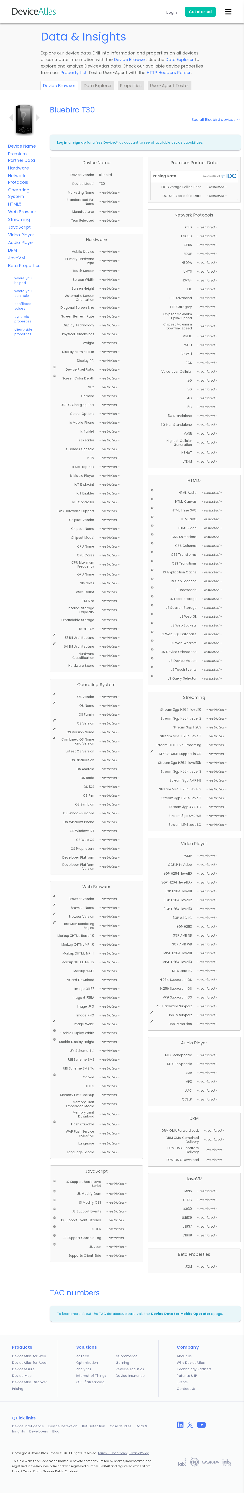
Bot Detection (93, 1426)
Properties (131, 85)
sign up (79, 142)
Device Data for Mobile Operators (182, 1313)
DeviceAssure (23, 1369)
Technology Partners (194, 1369)
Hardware (18, 168)
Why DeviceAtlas (191, 1362)
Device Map (22, 1375)
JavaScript (19, 227)
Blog (55, 1431)
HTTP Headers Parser (169, 72)
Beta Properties (24, 265)
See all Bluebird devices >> (216, 119)
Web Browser (22, 212)
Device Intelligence (28, 1426)
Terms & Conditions (112, 1453)
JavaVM (16, 258)
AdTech (82, 1356)
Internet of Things (91, 1375)
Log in (62, 142)
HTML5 (15, 204)
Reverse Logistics (130, 1369)
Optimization (87, 1362)
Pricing (17, 1388)
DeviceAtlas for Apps (29, 1362)
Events (182, 1382)
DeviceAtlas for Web (29, 1356)
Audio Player (21, 242)
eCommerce (126, 1356)
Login (171, 12)
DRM (12, 250)
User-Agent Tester (169, 85)
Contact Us (186, 1388)
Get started (200, 11)
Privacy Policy (139, 1453)
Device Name (22, 146)
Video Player (21, 235)
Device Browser (130, 59)
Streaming (19, 219)
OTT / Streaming (90, 1382)
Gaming (122, 1362)
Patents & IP (187, 1375)
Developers (38, 1431)
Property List (73, 72)
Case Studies (120, 1426)
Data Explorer (179, 59)
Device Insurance (130, 1375)
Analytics (83, 1369)
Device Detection (62, 1426)
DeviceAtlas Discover (29, 1382)
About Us (184, 1356)
